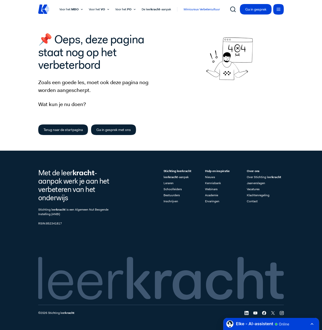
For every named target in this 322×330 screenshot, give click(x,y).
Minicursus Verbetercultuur (202, 9)
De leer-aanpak (156, 9)
